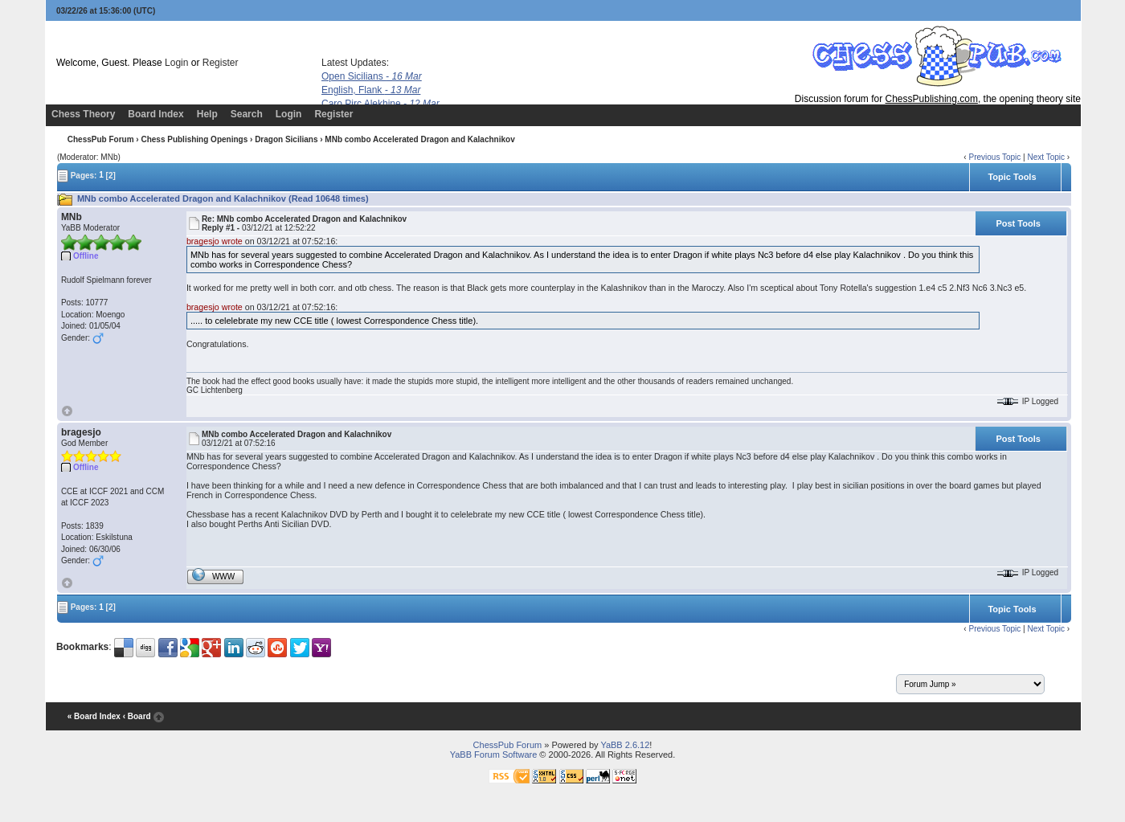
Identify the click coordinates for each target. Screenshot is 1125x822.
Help (207, 114)
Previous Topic (994, 157)
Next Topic (1046, 157)
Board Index (155, 114)
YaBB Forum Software (494, 754)
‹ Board (137, 716)
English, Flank (370, 90)
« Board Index (94, 716)
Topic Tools (1012, 177)
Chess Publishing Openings (194, 139)
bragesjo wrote (214, 241)
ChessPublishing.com (932, 98)
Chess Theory (83, 114)
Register (220, 62)
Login (176, 62)
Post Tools (1018, 223)
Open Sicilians (371, 76)
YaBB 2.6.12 (624, 745)
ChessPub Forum (101, 139)
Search (247, 114)
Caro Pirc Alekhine (380, 103)
